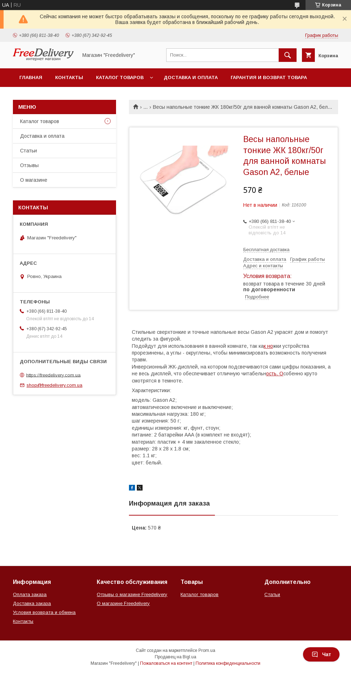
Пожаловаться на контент (166, 663)
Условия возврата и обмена (44, 612)
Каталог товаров (120, 77)
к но (268, 346)
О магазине (33, 180)
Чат (321, 654)
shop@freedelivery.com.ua (54, 385)
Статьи (28, 150)
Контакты (69, 77)
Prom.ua (206, 650)
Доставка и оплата (191, 77)
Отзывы (29, 165)
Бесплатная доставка (266, 249)
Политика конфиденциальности (228, 663)
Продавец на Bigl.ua (175, 656)
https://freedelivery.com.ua (53, 374)
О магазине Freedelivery (123, 603)
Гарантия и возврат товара (269, 77)
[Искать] (288, 55)
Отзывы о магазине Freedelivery (132, 594)
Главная (30, 77)
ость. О (274, 373)
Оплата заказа (30, 594)
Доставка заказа (32, 603)
